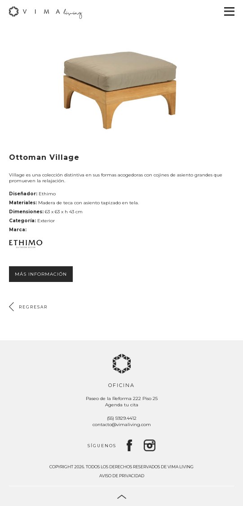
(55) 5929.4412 (122, 418)
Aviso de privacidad (121, 475)
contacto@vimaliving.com (122, 424)
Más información (41, 274)
